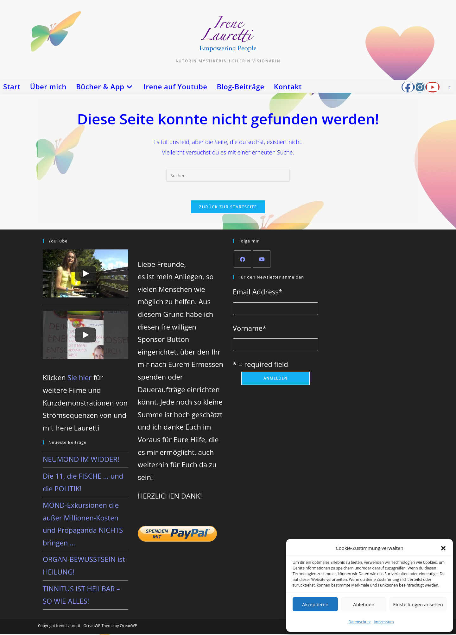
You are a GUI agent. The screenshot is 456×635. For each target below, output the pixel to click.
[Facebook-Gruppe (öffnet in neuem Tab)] (408, 87)
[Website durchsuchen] (449, 87)
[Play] (85, 274)
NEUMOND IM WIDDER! (81, 460)
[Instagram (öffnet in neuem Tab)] (420, 87)
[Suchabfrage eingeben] (228, 175)
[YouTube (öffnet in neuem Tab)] (433, 87)
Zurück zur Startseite (228, 207)
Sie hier (79, 378)
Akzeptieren (315, 604)
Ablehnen (363, 604)
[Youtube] (261, 259)
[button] (443, 548)
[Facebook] (242, 259)
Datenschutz (359, 622)
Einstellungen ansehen (418, 604)
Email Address (257, 292)
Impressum (384, 622)
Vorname (249, 328)
